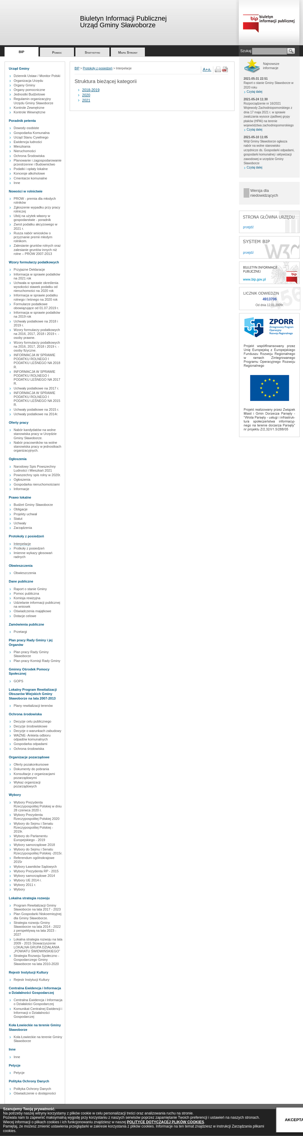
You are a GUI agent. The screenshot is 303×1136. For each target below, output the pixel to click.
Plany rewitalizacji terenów (33, 705)
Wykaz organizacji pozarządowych (27, 784)
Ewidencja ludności (28, 142)
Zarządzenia (23, 528)
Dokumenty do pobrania (31, 769)
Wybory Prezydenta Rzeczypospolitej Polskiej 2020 (36, 816)
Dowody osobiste (26, 128)
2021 (86, 100)
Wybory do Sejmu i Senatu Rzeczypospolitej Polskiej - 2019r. (33, 827)
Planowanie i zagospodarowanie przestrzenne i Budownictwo (38, 162)
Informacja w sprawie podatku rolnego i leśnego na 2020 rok (36, 297)
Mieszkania (22, 146)
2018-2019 (90, 90)
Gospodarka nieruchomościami (37, 484)
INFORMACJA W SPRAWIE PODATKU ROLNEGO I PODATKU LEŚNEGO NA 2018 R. (37, 361)
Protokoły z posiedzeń (97, 68)
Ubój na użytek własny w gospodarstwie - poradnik (32, 218)
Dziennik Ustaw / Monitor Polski (37, 76)
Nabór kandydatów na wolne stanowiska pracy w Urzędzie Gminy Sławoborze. (35, 433)
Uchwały (20, 523)
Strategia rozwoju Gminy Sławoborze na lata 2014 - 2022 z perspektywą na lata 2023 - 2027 (37, 929)
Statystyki (92, 52)
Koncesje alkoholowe (29, 173)
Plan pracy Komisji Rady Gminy (37, 661)
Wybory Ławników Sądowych (35, 866)
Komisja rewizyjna (27, 598)
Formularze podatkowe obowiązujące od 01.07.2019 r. (36, 306)
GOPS (18, 681)
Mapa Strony (128, 52)
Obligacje (21, 509)
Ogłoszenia (22, 479)
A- (209, 70)
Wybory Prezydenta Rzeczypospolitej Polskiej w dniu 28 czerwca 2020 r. (38, 806)
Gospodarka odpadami (30, 744)
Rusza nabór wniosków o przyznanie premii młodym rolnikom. (33, 237)
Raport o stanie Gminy (30, 589)
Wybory (19, 889)
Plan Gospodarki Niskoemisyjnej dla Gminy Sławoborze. (38, 916)
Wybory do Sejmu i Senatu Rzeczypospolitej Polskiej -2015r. (38, 851)
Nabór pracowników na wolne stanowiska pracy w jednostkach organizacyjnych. (37, 446)
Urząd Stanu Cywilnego (31, 137)
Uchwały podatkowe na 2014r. (36, 414)
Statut (18, 518)
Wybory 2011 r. (25, 885)
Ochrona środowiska (29, 748)
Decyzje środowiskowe (30, 726)
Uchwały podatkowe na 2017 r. (36, 388)
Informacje (21, 489)
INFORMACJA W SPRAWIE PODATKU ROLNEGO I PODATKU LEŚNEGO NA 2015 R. (37, 399)
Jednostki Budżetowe (29, 94)
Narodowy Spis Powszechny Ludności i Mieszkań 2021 (35, 468)
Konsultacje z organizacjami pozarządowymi (34, 776)
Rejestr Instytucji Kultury (31, 979)
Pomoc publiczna (26, 593)
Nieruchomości (25, 151)
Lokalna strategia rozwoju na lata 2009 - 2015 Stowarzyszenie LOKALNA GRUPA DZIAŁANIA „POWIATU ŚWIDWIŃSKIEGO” (38, 945)
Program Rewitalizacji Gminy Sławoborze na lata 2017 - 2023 (37, 907)
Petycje (19, 1072)
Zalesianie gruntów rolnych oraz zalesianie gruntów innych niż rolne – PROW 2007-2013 (37, 249)
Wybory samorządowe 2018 (34, 845)
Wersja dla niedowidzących (264, 193)
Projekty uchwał (25, 514)
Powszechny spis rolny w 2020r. (37, 475)
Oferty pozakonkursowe (31, 764)
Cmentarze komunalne (30, 178)
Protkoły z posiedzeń (29, 548)
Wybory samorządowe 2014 (34, 875)
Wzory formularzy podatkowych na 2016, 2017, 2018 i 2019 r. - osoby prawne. (37, 333)
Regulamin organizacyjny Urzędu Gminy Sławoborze (33, 101)
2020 (86, 95)
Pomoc (57, 52)
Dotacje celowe (25, 616)
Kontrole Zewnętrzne (29, 107)
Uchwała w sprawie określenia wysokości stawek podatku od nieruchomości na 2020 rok (36, 286)
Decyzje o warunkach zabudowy (37, 731)
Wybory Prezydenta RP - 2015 (36, 871)
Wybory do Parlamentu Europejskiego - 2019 (31, 838)
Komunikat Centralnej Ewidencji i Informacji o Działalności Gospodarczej (38, 1012)
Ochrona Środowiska (29, 156)
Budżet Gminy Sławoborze (33, 504)
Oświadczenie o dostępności (35, 1093)
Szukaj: (246, 51)
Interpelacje (22, 544)
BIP (21, 52)
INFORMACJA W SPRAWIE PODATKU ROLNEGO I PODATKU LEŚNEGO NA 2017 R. (37, 378)
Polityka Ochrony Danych (32, 1089)
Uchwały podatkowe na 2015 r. (36, 409)
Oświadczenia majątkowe (32, 611)
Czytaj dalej (254, 91)
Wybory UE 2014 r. (28, 880)
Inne (17, 183)
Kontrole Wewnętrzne (29, 112)
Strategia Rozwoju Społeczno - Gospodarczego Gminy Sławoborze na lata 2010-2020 (36, 959)
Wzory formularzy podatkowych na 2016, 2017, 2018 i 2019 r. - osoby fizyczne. (37, 346)
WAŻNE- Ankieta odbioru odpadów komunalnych (32, 737)
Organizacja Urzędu (28, 80)
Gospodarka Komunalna (32, 133)
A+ (205, 69)
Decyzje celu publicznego (32, 721)
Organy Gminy (24, 85)
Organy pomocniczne (29, 90)
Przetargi (20, 631)
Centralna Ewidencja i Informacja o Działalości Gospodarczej (38, 1002)
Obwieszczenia (25, 573)
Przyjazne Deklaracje (29, 269)
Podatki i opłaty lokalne (31, 169)
